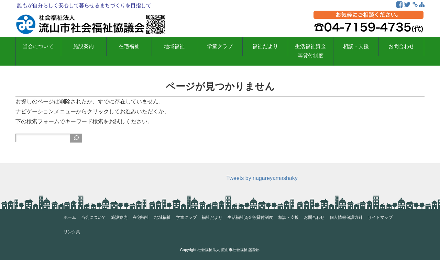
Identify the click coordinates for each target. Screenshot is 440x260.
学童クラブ (220, 46)
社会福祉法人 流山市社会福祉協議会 (228, 250)
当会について (38, 46)
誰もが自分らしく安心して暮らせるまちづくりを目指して (84, 5)
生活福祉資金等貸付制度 (310, 51)
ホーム (70, 217)
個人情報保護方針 (346, 217)
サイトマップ (380, 217)
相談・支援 (356, 46)
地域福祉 (174, 46)
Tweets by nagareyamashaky (262, 178)
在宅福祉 (129, 46)
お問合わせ (401, 46)
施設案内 (83, 46)
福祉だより (265, 46)
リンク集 (72, 231)
